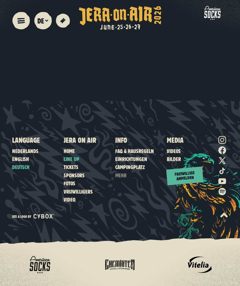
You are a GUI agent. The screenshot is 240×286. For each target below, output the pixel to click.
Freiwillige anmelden (185, 175)
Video (69, 199)
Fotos (69, 183)
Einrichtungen (131, 159)
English (20, 159)
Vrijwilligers (78, 191)
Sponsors (74, 175)
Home (69, 151)
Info (121, 140)
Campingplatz (130, 167)
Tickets (71, 167)
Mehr (121, 175)
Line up (71, 159)
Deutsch (20, 167)
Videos (174, 151)
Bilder (174, 159)
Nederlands (25, 151)
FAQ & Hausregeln (134, 151)
